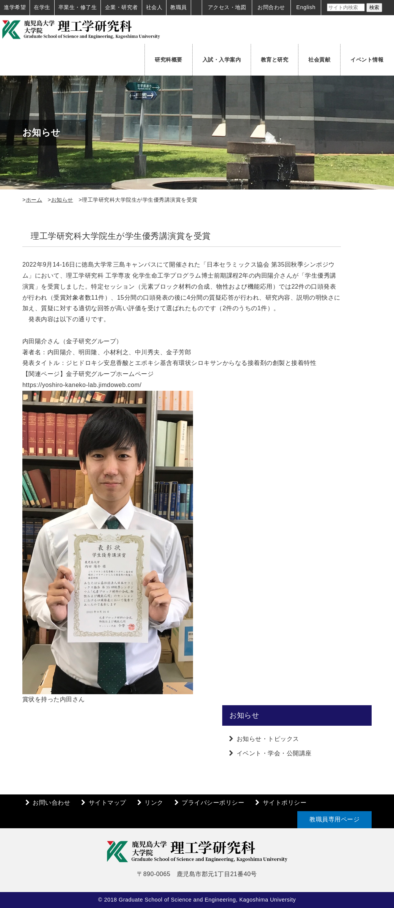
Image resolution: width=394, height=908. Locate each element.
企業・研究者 (121, 7)
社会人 (154, 7)
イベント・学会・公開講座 (274, 753)
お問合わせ (271, 7)
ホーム (34, 200)
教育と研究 (275, 60)
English (306, 7)
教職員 (178, 7)
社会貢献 (319, 60)
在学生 (42, 7)
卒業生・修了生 (77, 7)
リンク (153, 802)
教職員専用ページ (334, 819)
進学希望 (15, 7)
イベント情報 (366, 60)
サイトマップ (107, 802)
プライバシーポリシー (213, 802)
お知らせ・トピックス (268, 739)
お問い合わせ (51, 802)
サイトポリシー (285, 802)
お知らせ (62, 200)
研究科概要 (168, 60)
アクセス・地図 (227, 7)
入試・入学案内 (221, 60)
